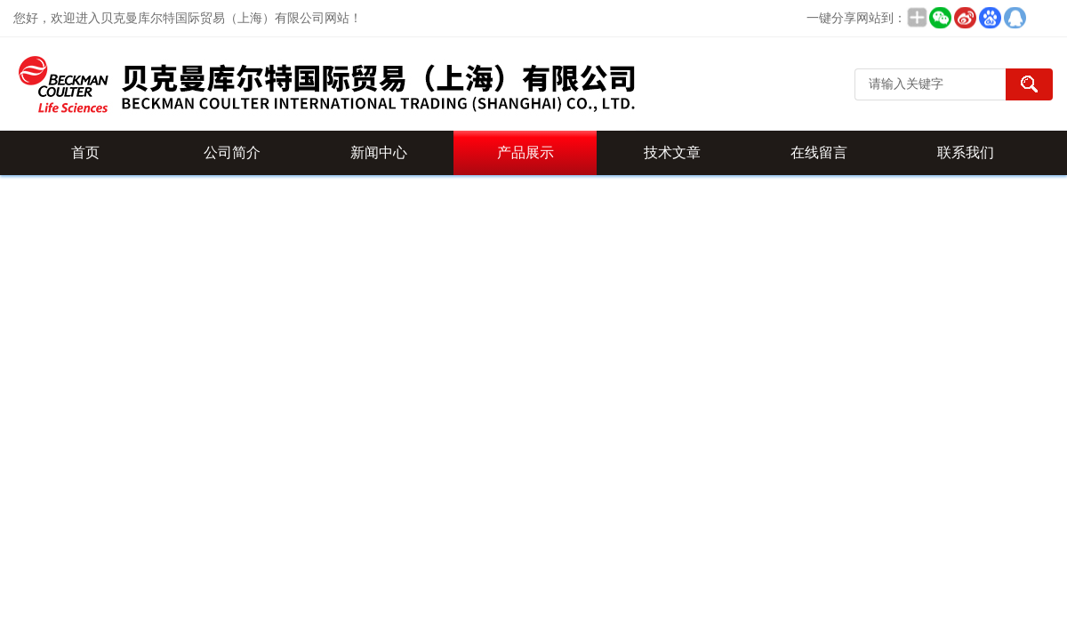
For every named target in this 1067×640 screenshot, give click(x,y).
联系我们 (965, 152)
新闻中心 (378, 152)
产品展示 (525, 152)
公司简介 (232, 152)
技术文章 (672, 152)
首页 (85, 152)
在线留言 (818, 152)
